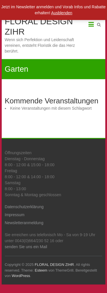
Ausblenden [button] (61, 13)
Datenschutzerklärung (24, 206)
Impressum (15, 214)
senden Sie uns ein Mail (26, 246)
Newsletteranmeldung (24, 222)
